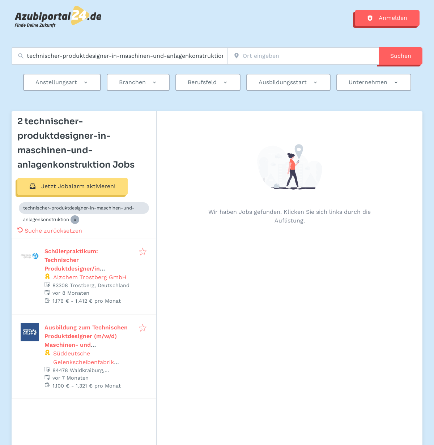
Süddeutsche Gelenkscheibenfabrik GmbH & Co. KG (83, 362)
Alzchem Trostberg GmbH (90, 277)
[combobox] (120, 56)
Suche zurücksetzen (49, 230)
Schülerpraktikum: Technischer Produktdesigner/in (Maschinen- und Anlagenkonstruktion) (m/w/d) (88, 268)
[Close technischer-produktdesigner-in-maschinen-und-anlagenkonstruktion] (75, 219)
